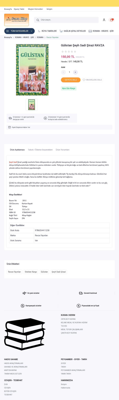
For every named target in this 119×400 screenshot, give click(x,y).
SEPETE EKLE (71, 80)
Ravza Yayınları (14, 272)
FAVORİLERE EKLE (92, 80)
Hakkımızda (65, 388)
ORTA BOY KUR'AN (68, 319)
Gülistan (44, 272)
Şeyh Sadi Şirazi (59, 272)
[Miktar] (69, 72)
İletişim (64, 384)
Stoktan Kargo (31, 272)
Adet (63, 67)
